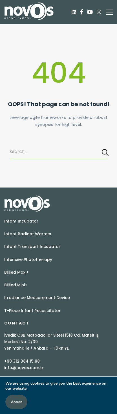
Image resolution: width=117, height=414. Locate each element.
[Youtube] (90, 12)
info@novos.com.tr (23, 368)
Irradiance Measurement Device (37, 297)
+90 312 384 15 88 (22, 361)
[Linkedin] (74, 12)
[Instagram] (99, 12)
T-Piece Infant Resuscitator (32, 310)
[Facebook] (82, 12)
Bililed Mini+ (15, 285)
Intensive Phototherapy (28, 259)
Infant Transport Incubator (32, 246)
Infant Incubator (21, 221)
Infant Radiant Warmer (28, 234)
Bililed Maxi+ (16, 272)
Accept (16, 402)
